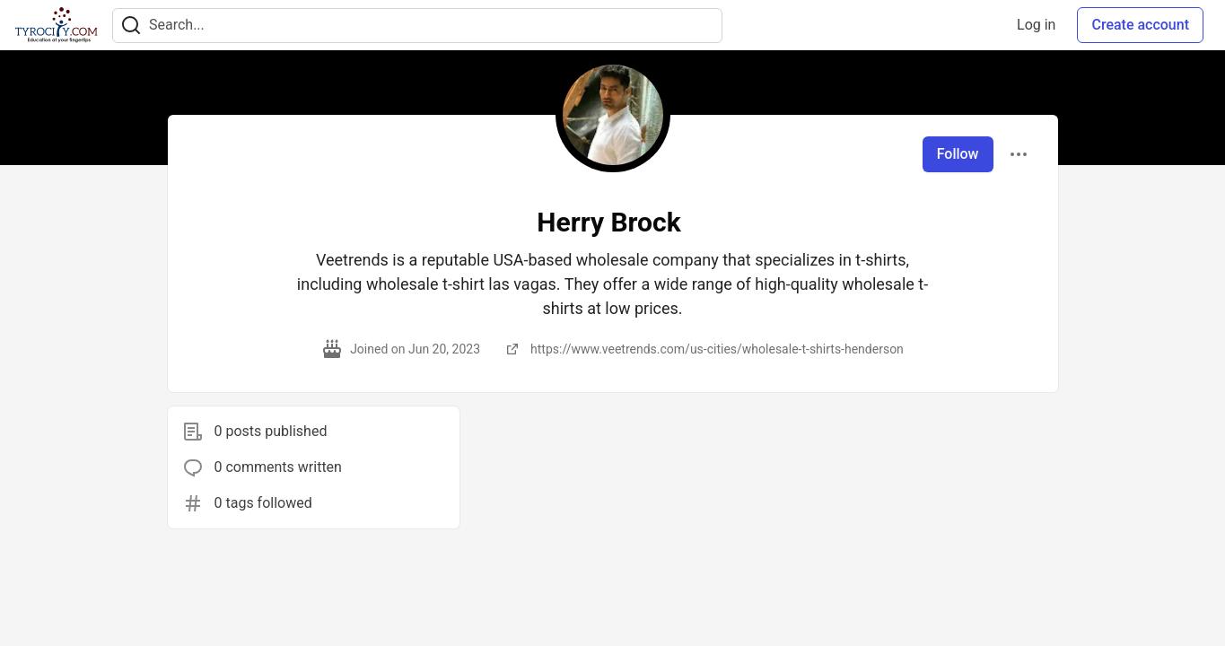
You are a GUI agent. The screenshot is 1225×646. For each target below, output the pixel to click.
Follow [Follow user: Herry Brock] (958, 153)
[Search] (131, 25)
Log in (1036, 24)
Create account (1140, 24)
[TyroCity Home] (56, 25)
